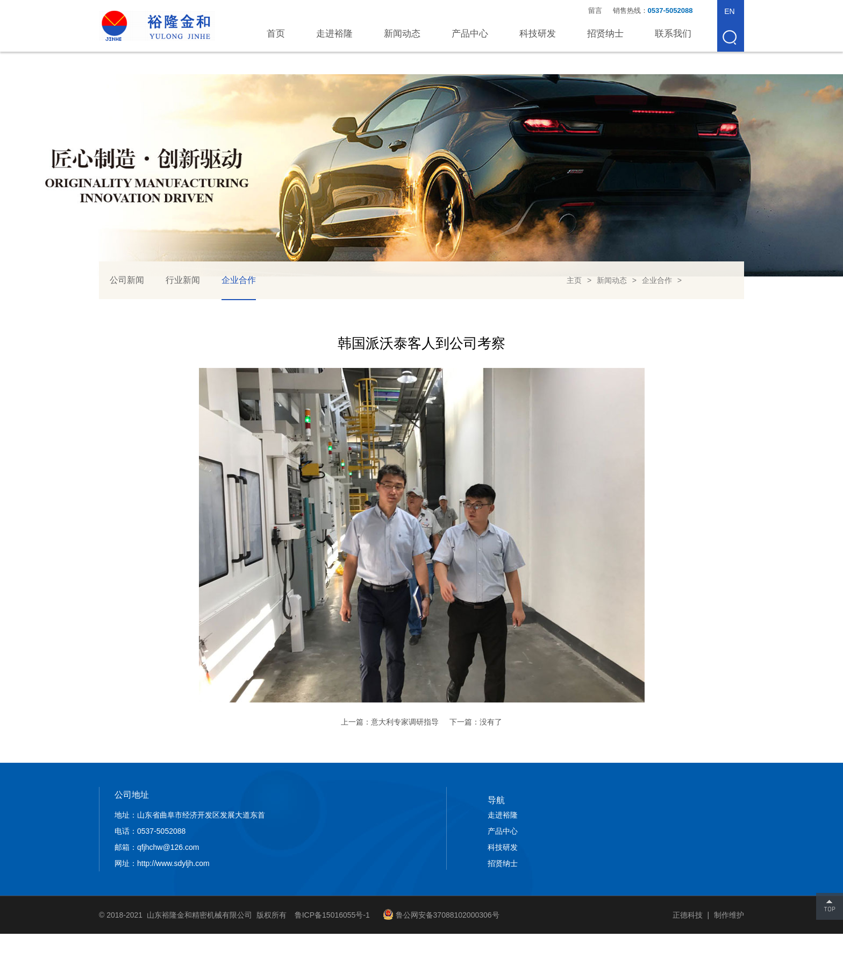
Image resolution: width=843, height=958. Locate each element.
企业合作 (239, 280)
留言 (595, 10)
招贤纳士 (605, 34)
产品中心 (470, 34)
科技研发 (537, 34)
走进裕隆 (334, 34)
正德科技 (688, 915)
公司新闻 (127, 280)
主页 (574, 280)
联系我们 (673, 34)
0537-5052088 (671, 10)
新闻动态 (402, 34)
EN (729, 11)
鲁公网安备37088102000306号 (447, 915)
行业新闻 (183, 280)
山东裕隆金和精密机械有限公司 (157, 26)
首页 (276, 34)
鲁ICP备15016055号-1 (332, 915)
